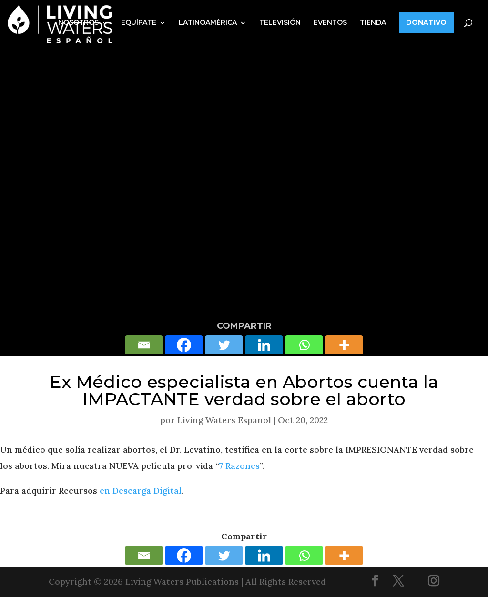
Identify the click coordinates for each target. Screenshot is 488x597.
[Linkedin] (264, 344)
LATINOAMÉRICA (208, 22)
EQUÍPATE (138, 22)
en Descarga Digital (141, 490)
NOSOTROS (78, 22)
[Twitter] (224, 344)
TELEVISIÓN (280, 22)
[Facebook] (184, 344)
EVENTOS (330, 22)
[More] (344, 344)
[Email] (144, 344)
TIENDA (373, 22)
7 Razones (239, 465)
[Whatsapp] (304, 344)
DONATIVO (426, 22)
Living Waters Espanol (224, 420)
